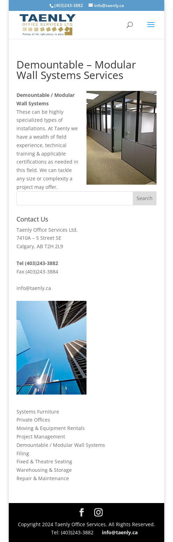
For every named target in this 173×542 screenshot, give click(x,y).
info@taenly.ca (33, 288)
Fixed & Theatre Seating (44, 461)
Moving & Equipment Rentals (50, 428)
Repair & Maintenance (42, 478)
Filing (22, 453)
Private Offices (33, 419)
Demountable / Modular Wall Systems (60, 445)
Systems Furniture (37, 411)
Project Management (40, 436)
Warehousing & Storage (44, 470)
